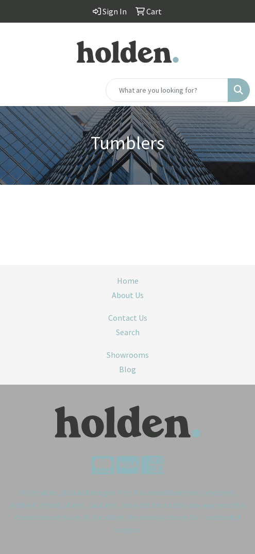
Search (128, 332)
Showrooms (128, 355)
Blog (127, 369)
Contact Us (127, 318)
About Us (128, 295)
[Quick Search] (167, 90)
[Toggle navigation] (16, 90)
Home (128, 280)
